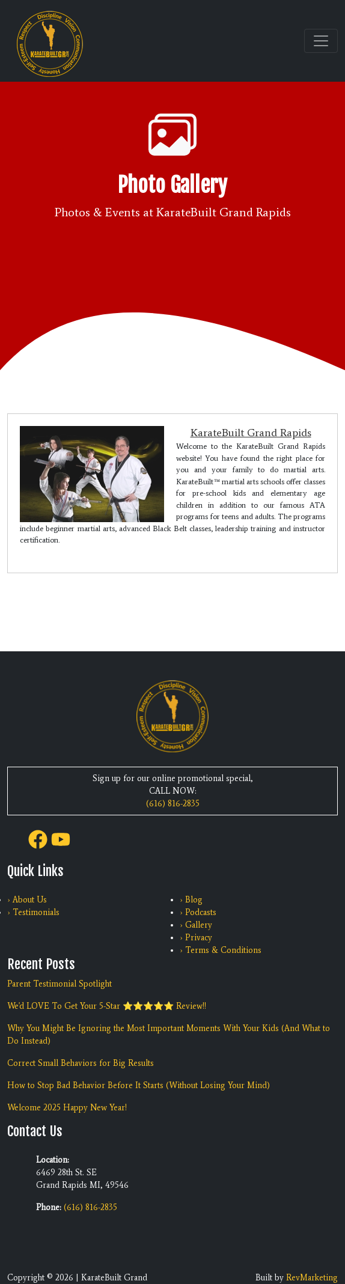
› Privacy (196, 938)
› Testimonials (33, 912)
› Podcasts (198, 912)
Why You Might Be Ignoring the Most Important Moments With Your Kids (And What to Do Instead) (168, 1034)
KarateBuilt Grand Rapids (251, 432)
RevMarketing (312, 1278)
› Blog (191, 900)
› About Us (27, 900)
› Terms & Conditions (220, 950)
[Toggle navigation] (321, 41)
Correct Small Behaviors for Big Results (80, 1063)
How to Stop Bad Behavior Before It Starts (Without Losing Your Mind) (138, 1085)
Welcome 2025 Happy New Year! (67, 1108)
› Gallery (196, 925)
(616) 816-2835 (173, 804)
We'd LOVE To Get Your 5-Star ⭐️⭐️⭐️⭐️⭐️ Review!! (106, 1006)
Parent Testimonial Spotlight (59, 984)
